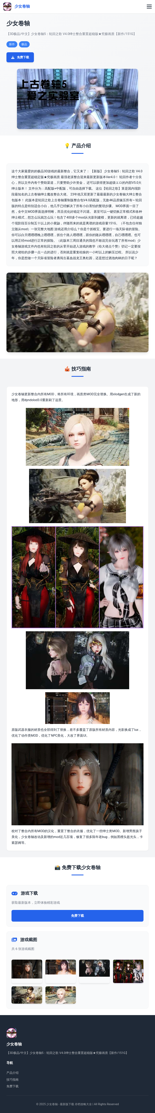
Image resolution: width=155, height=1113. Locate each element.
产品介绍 (12, 1073)
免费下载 (20, 57)
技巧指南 (12, 1079)
